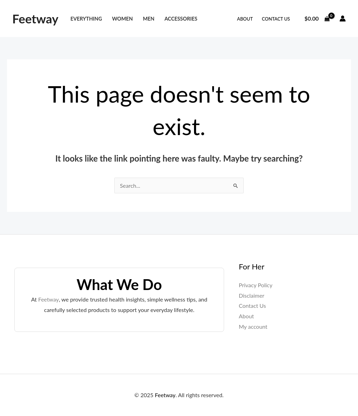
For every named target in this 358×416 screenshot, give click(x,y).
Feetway (35, 18)
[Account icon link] (342, 18)
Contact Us (276, 19)
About (245, 19)
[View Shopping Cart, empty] (316, 18)
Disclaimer (251, 295)
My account (253, 326)
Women (122, 19)
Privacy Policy (256, 285)
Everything (86, 19)
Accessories (180, 19)
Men (149, 19)
